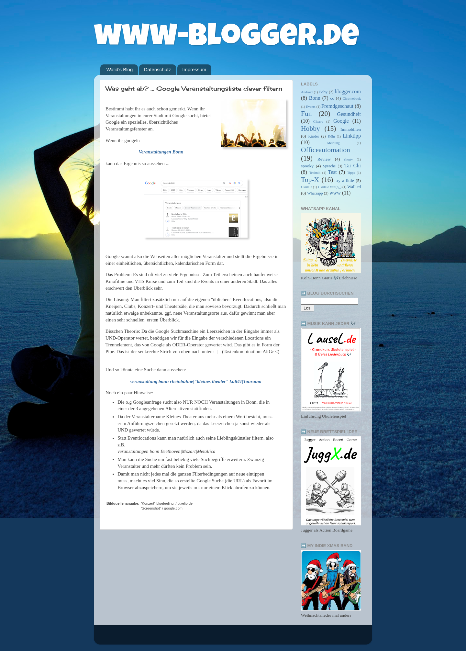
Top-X (310, 180)
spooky (307, 165)
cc (332, 98)
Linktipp (352, 136)
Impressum (194, 69)
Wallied (354, 186)
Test (332, 172)
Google (341, 121)
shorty (348, 159)
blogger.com (348, 92)
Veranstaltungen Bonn (161, 151)
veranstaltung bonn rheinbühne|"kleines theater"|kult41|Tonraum (195, 381)
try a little (345, 180)
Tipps (351, 172)
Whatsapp (315, 193)
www (335, 193)
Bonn (314, 98)
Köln (331, 136)
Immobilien (350, 129)
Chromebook (352, 98)
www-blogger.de (226, 38)
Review (324, 159)
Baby (323, 92)
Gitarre (318, 121)
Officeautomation (325, 150)
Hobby (310, 128)
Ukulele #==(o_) (329, 187)
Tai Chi (352, 166)
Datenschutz (157, 69)
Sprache (329, 166)
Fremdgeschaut (337, 106)
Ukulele (306, 187)
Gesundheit (349, 114)
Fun (306, 114)
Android (307, 92)
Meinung (333, 143)
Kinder (313, 136)
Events (310, 106)
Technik (315, 172)
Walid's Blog (119, 69)
